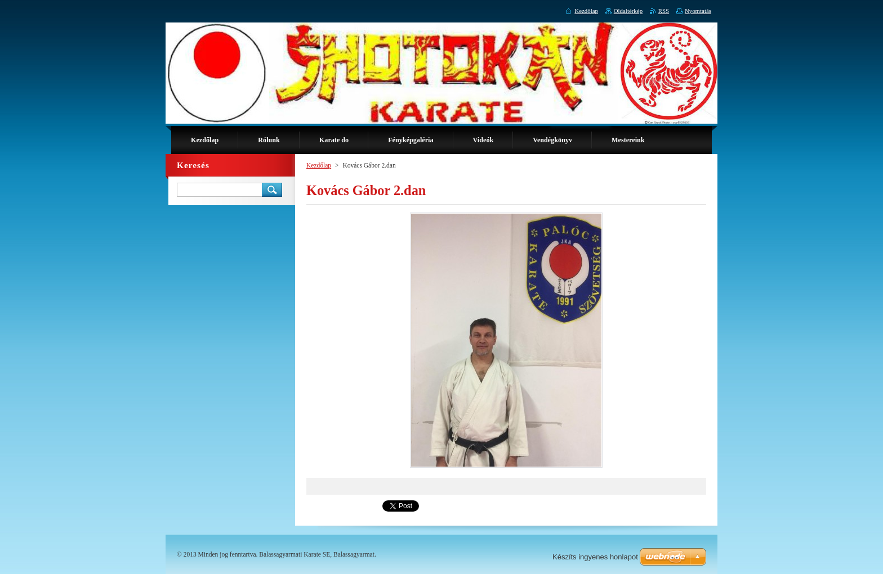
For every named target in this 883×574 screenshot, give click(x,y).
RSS (663, 10)
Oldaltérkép (628, 10)
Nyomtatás (698, 10)
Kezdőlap (318, 165)
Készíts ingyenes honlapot (595, 557)
